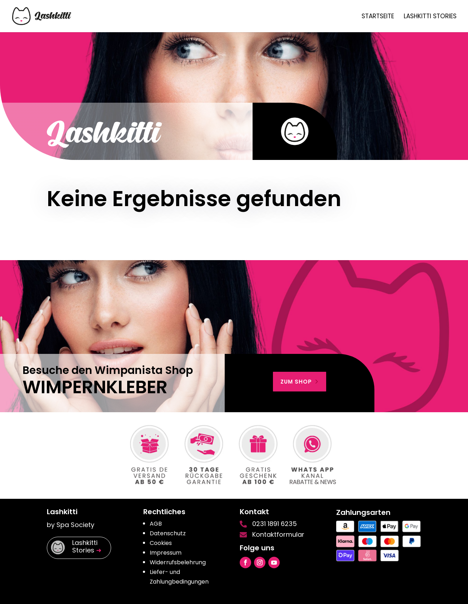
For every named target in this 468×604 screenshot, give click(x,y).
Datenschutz (168, 533)
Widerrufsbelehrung (178, 562)
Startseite (378, 17)
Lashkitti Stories (430, 17)
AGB (156, 524)
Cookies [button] (161, 543)
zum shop (296, 381)
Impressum (165, 553)
